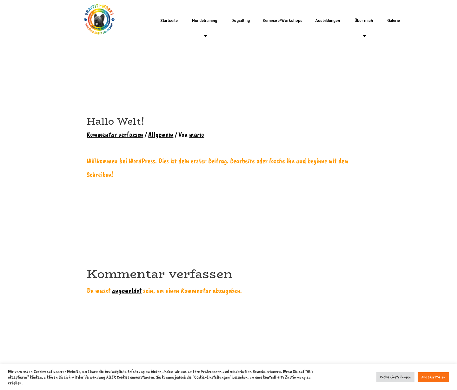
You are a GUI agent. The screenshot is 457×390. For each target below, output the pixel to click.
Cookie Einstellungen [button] (395, 377)
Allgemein (160, 134)
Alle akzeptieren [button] (433, 377)
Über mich (363, 28)
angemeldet (127, 290)
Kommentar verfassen (115, 134)
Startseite (169, 20)
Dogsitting (240, 20)
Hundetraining (204, 28)
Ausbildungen (327, 20)
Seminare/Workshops (282, 20)
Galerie (393, 20)
